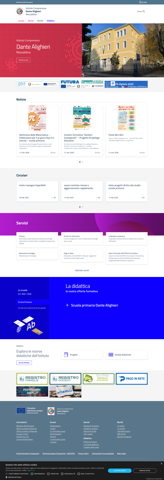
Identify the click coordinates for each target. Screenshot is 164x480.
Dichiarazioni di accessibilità (103, 453)
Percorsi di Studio (90, 431)
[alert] (82, 470)
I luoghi (52, 428)
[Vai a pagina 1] (80, 162)
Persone (53, 436)
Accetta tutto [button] (119, 471)
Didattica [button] (50, 20)
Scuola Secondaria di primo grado (32, 307)
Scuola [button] (21, 20)
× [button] (161, 464)
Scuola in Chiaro (22, 434)
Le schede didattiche (91, 444)
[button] (55, 477)
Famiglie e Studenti (91, 428)
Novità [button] (40, 20)
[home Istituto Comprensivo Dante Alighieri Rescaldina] (31, 11)
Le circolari (121, 428)
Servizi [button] (31, 20)
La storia (53, 442)
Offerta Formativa (90, 441)
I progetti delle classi (91, 447)
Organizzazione (55, 434)
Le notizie (120, 426)
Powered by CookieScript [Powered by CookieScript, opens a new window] (154, 479)
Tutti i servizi (88, 434)
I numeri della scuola (57, 439)
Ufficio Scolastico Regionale (26, 428)
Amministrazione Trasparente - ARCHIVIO (59, 453)
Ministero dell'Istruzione (25, 426)
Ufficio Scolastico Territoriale (26, 431)
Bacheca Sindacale (124, 436)
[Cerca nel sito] (141, 11)
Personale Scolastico (91, 426)
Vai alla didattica (24, 362)
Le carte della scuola (57, 431)
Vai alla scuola (23, 60)
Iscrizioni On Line (22, 436)
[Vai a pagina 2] (82, 162)
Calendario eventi (123, 431)
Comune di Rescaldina (24, 439)
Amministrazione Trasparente (27, 453)
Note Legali (121, 453)
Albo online (121, 434)
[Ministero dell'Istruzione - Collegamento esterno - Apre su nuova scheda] (24, 2)
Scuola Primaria (25, 302)
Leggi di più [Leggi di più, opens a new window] (31, 470)
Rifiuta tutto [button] (145, 471)
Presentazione (55, 426)
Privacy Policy (83, 453)
